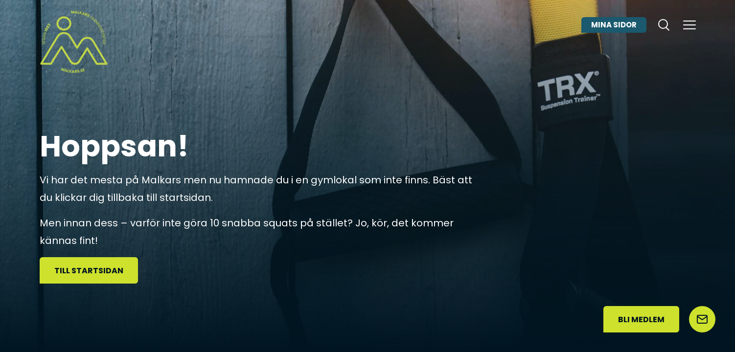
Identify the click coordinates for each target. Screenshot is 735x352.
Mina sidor (614, 36)
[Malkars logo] (74, 41)
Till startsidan (88, 270)
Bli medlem (641, 319)
